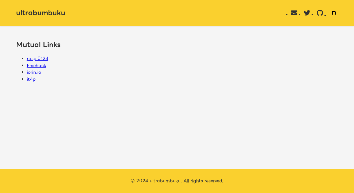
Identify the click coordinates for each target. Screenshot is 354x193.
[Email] (294, 13)
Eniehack (36, 65)
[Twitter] (307, 13)
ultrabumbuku (40, 13)
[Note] (334, 13)
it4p (31, 79)
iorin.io (34, 72)
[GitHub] (320, 13)
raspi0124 (37, 58)
